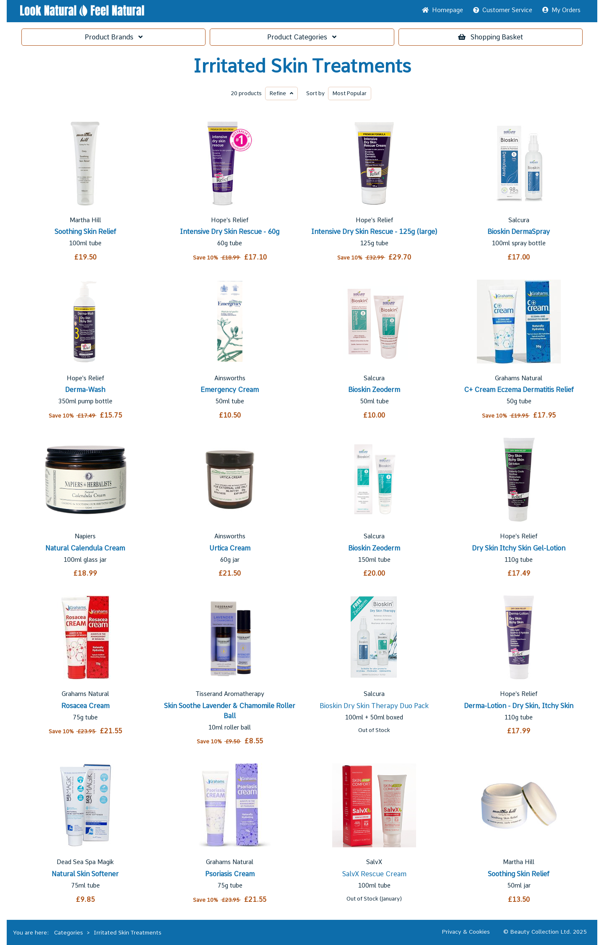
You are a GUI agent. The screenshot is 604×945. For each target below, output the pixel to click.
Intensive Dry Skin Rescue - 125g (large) (374, 232)
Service (502, 10)
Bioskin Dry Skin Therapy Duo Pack (374, 706)
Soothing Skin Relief (85, 232)
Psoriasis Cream (230, 874)
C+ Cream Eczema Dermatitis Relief (519, 390)
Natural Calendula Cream (85, 548)
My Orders (561, 10)
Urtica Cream (229, 548)
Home (442, 10)
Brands (114, 37)
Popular (350, 93)
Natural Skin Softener (85, 874)
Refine (281, 93)
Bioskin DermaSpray (518, 232)
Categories (301, 37)
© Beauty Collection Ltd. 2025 (545, 931)
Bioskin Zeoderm (374, 390)
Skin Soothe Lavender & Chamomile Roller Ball (229, 711)
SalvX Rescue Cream (374, 874)
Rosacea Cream (85, 706)
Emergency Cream (229, 390)
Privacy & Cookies (466, 931)
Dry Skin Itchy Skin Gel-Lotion (518, 548)
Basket (490, 37)
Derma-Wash (85, 390)
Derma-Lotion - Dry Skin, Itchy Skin (518, 706)
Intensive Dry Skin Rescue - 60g (229, 232)
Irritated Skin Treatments (302, 66)
